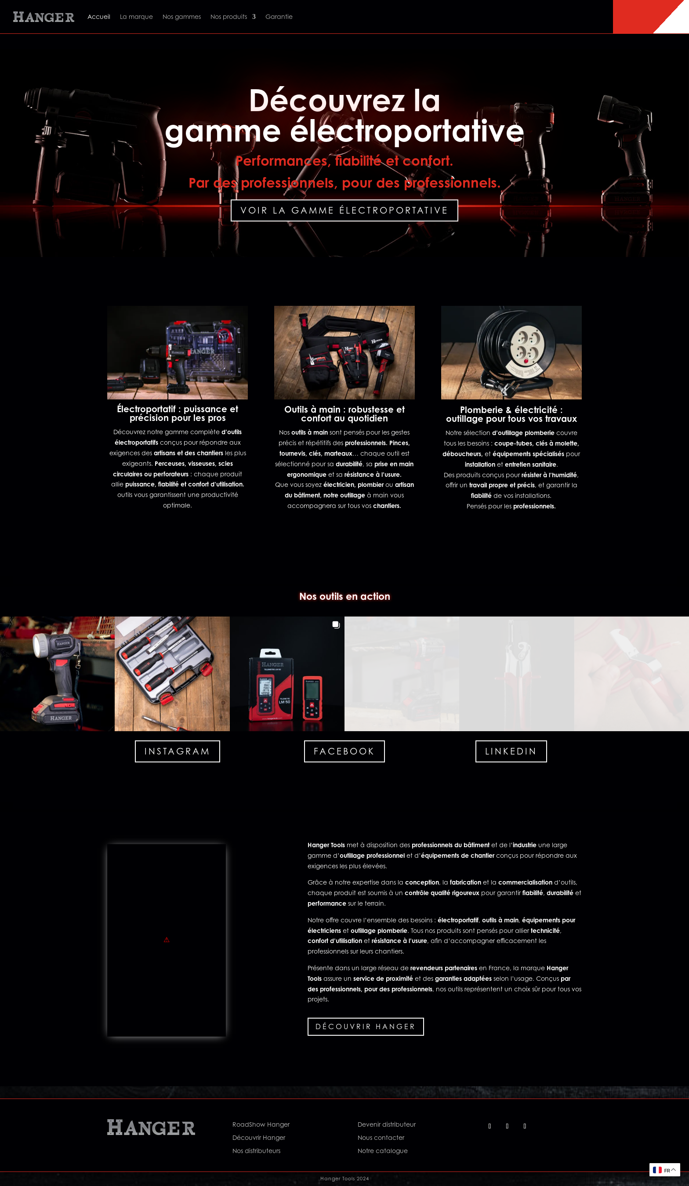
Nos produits (228, 16)
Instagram (177, 751)
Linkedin (511, 751)
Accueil (98, 16)
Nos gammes (182, 16)
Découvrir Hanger (365, 1026)
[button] (57, 674)
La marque (136, 16)
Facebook (344, 751)
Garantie (279, 16)
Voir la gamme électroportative (344, 210)
